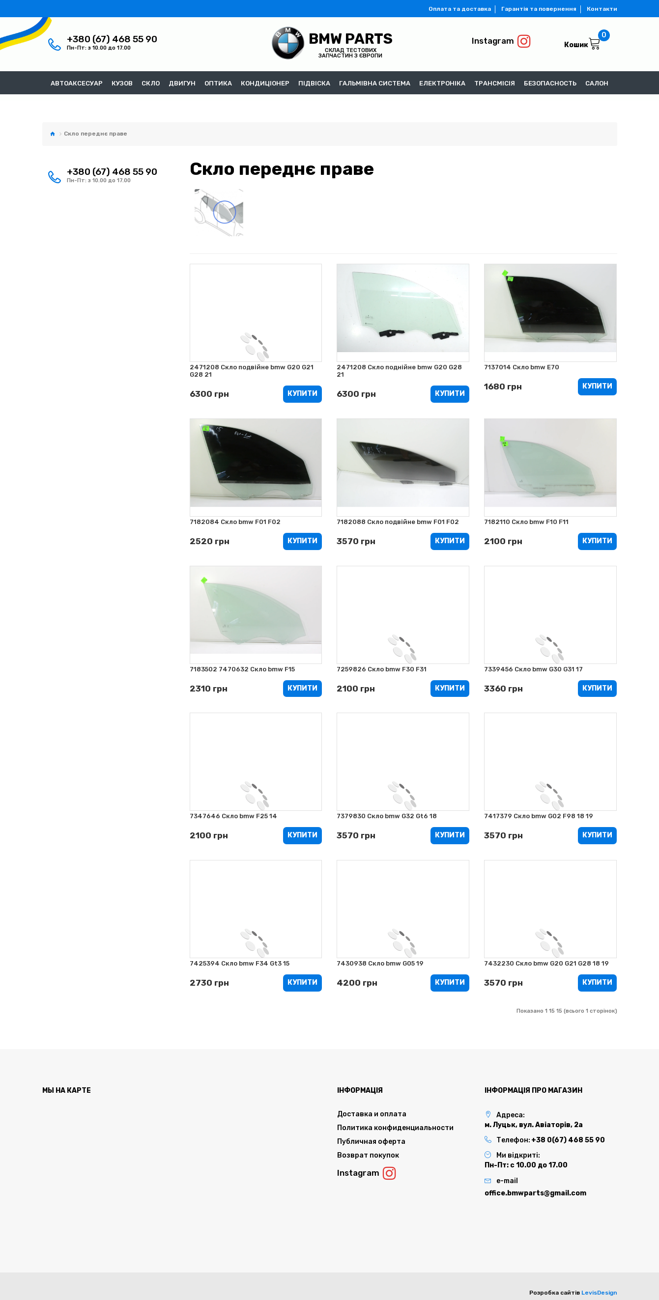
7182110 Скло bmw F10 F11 (526, 522)
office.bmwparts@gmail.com (535, 1193)
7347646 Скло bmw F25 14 (233, 816)
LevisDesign (599, 1292)
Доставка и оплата (371, 1114)
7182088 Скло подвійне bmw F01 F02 (398, 522)
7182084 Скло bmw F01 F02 (235, 522)
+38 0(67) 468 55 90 (568, 1140)
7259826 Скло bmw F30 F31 (382, 669)
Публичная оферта (371, 1141)
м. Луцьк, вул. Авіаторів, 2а (534, 1125)
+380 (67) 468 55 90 (112, 39)
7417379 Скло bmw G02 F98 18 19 (538, 816)
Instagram (501, 41)
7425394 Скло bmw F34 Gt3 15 (239, 963)
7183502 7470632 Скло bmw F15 (242, 669)
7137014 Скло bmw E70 (521, 367)
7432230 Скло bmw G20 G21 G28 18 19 (546, 963)
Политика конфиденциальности (395, 1128)
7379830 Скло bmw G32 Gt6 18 (387, 816)
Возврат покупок (368, 1155)
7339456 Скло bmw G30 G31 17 (533, 669)
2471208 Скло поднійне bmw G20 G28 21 (399, 370)
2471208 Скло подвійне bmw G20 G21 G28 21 (252, 370)
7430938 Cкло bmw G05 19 (380, 963)
